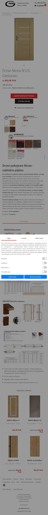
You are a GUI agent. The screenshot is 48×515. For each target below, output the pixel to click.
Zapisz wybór (12, 277)
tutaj (29, 254)
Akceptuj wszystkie (35, 277)
